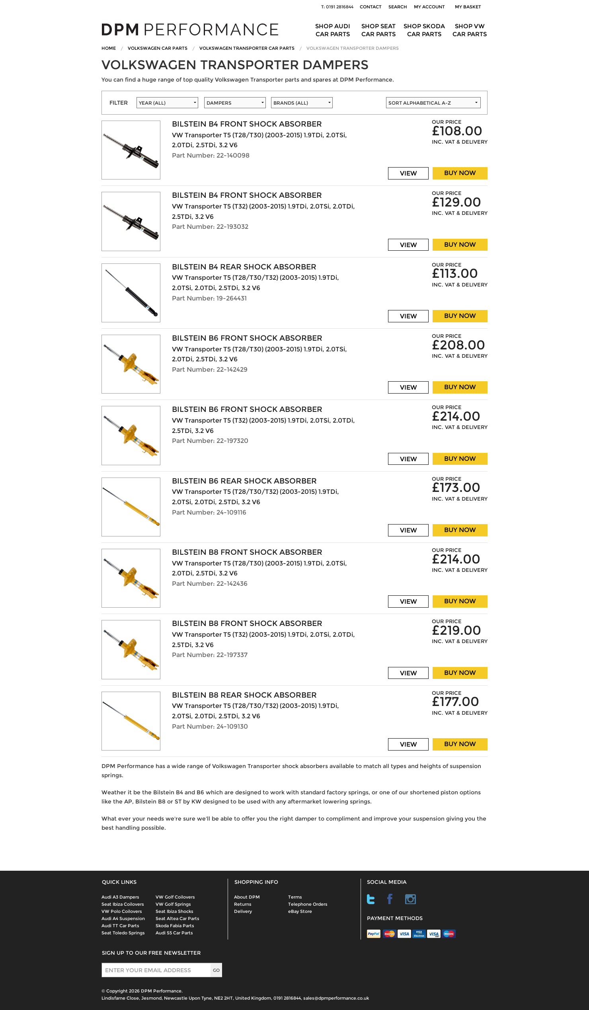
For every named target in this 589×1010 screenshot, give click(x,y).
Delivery (243, 911)
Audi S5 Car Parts (174, 933)
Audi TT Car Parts (120, 925)
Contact (371, 7)
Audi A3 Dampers (120, 897)
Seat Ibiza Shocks (174, 911)
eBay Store (300, 911)
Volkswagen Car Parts (157, 48)
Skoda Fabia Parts (175, 925)
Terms (295, 897)
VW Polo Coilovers (121, 911)
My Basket (469, 7)
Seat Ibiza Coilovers (122, 904)
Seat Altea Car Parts (177, 918)
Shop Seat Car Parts (378, 30)
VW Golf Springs (173, 904)
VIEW (408, 173)
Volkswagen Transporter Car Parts (246, 48)
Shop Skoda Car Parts (424, 30)
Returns (243, 904)
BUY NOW (460, 173)
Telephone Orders (308, 904)
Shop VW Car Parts (469, 30)
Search (397, 7)
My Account (429, 7)
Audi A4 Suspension (123, 918)
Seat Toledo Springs (123, 933)
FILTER (118, 102)
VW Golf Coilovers (175, 897)
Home (108, 48)
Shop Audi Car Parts (332, 30)
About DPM (247, 897)
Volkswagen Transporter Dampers (352, 48)
